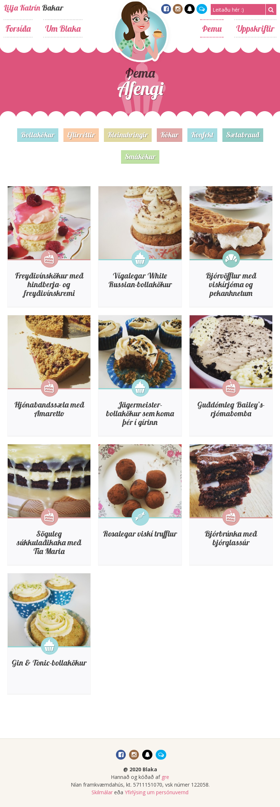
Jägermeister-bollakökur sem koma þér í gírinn (140, 413)
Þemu (212, 28)
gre (165, 776)
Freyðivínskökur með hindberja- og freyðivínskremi (49, 284)
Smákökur (140, 156)
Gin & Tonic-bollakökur (49, 663)
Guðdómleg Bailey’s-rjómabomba (231, 408)
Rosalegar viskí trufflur (140, 534)
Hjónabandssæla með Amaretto (49, 408)
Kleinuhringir (128, 134)
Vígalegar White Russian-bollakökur (140, 279)
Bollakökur (38, 134)
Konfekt (202, 134)
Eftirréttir (81, 134)
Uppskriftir (255, 28)
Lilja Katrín (22, 8)
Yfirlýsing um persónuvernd (156, 792)
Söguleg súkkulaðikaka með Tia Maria (49, 542)
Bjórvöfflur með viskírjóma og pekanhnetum (231, 284)
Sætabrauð (243, 134)
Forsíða (18, 28)
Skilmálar (102, 792)
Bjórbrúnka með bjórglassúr (231, 538)
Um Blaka (63, 28)
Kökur (169, 134)
